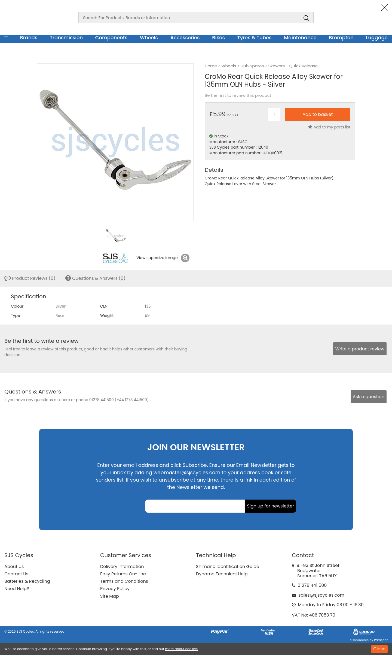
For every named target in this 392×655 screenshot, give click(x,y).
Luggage (377, 37)
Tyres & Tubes (254, 37)
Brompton (341, 37)
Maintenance (300, 37)
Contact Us (16, 574)
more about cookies (181, 649)
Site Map (109, 596)
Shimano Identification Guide (227, 566)
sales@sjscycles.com (321, 595)
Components (111, 37)
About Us (14, 566)
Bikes (218, 37)
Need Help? (16, 588)
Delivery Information (122, 566)
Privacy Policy (115, 588)
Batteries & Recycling (27, 581)
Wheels (149, 37)
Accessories (185, 37)
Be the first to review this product (238, 95)
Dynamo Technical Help (222, 574)
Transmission (66, 37)
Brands (28, 37)
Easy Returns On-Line (123, 574)
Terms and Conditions (124, 581)
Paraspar (381, 640)
